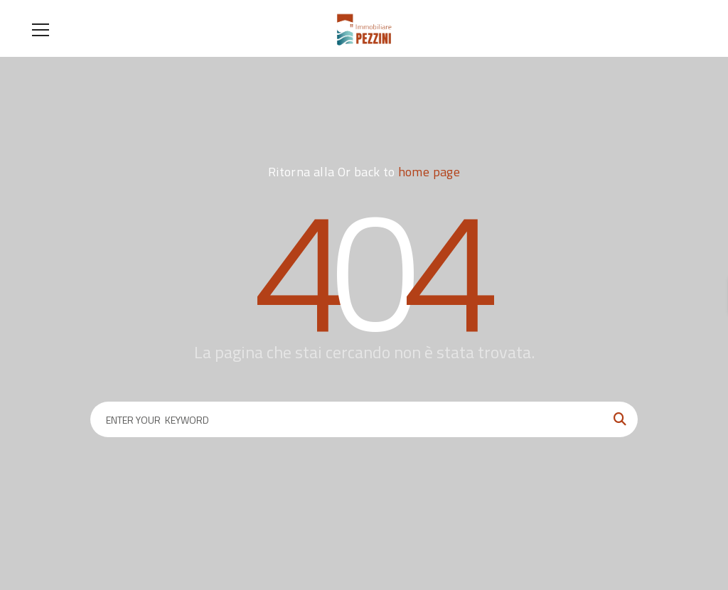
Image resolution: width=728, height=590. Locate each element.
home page (429, 171)
